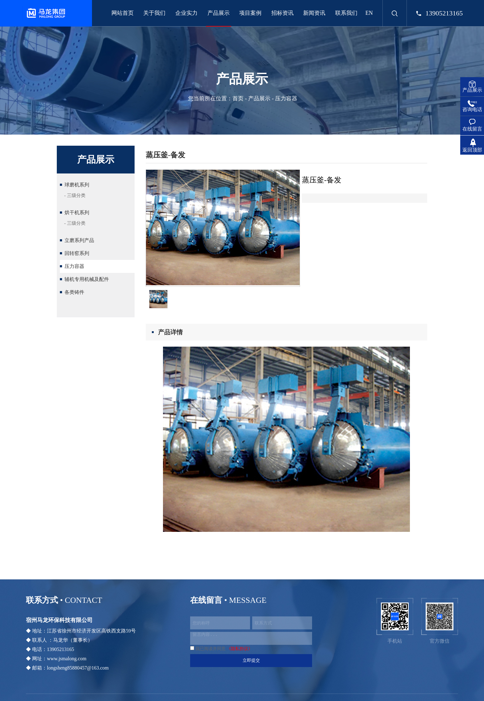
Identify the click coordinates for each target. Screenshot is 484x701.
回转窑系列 (77, 253)
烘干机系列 (77, 212)
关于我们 (154, 13)
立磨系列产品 (79, 240)
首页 (238, 98)
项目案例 (250, 13)
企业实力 (186, 13)
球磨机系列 (77, 184)
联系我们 (346, 13)
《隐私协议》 (239, 648)
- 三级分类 (75, 195)
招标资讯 (282, 13)
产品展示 (218, 13)
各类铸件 (74, 292)
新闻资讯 (314, 13)
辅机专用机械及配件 (87, 279)
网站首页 (122, 13)
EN (369, 13)
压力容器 (74, 266)
